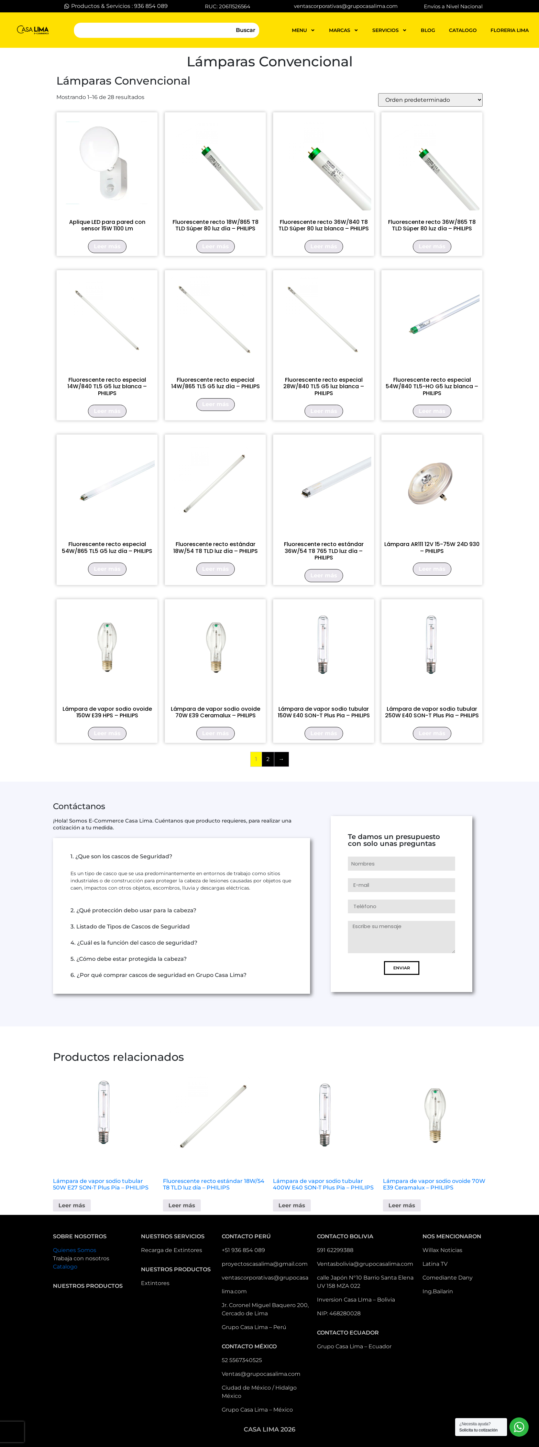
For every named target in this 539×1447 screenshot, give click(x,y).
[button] (181, 856)
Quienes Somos (74, 1250)
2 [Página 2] (268, 759)
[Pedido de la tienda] (430, 100)
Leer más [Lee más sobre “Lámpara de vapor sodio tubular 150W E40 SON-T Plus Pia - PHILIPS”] (323, 733)
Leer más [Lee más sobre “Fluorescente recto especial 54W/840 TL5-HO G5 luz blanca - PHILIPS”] (432, 411)
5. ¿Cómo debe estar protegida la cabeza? (128, 959)
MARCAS (344, 30)
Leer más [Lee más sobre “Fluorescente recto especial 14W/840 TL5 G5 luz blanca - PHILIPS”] (107, 411)
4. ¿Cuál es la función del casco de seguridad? (133, 942)
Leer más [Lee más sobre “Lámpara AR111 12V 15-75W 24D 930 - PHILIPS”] (432, 569)
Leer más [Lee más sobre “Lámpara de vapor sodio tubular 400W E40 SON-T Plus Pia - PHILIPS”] (291, 1205)
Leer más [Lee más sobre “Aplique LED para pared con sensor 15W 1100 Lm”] (107, 246)
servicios (389, 30)
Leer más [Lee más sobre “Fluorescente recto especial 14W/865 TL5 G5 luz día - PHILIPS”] (215, 404)
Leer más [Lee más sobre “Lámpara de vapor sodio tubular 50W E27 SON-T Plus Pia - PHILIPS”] (71, 1205)
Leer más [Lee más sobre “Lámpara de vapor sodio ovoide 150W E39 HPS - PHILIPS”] (107, 733)
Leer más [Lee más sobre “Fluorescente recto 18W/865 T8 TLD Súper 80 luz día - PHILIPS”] (215, 246)
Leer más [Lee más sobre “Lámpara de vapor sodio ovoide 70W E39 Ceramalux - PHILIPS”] (215, 733)
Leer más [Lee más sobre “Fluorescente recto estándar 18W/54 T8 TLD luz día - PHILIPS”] (215, 569)
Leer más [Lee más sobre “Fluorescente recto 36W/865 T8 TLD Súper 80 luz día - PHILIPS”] (432, 246)
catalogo (463, 30)
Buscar (245, 30)
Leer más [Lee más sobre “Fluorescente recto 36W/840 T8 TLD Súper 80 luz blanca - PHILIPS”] (323, 246)
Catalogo (65, 1266)
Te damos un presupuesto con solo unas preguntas (394, 840)
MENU (303, 30)
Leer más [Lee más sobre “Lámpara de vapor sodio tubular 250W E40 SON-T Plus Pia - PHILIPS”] (432, 733)
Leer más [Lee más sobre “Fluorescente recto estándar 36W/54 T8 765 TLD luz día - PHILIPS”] (323, 575)
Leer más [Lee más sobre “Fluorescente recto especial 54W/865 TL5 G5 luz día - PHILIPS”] (107, 569)
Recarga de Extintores (171, 1250)
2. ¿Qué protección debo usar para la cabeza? (133, 910)
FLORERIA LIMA (510, 30)
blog (428, 30)
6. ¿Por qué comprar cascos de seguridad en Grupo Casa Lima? (158, 975)
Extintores (155, 1283)
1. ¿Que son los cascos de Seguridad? (121, 856)
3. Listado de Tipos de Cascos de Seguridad (130, 926)
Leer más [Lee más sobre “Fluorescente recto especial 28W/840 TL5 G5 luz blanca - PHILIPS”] (323, 411)
